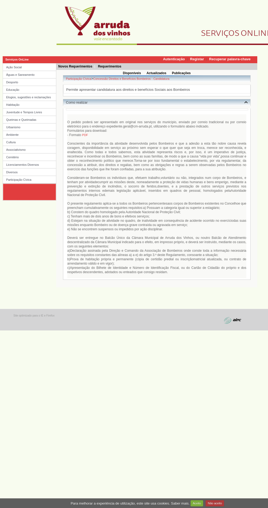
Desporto (12, 82)
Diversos (12, 172)
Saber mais (180, 503)
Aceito (197, 503)
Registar (197, 59)
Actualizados (156, 73)
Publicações (181, 73)
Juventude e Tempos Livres (24, 112)
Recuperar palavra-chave (230, 59)
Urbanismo (13, 127)
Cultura (11, 142)
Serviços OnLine (17, 59)
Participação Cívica (18, 179)
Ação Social (14, 67)
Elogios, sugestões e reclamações (28, 97)
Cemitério (12, 157)
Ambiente (12, 134)
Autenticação (174, 59)
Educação (12, 89)
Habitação (13, 104)
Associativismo (16, 149)
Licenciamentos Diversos (22, 164)
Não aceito (215, 503)
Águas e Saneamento (20, 74)
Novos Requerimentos (75, 66)
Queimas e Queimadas (21, 119)
